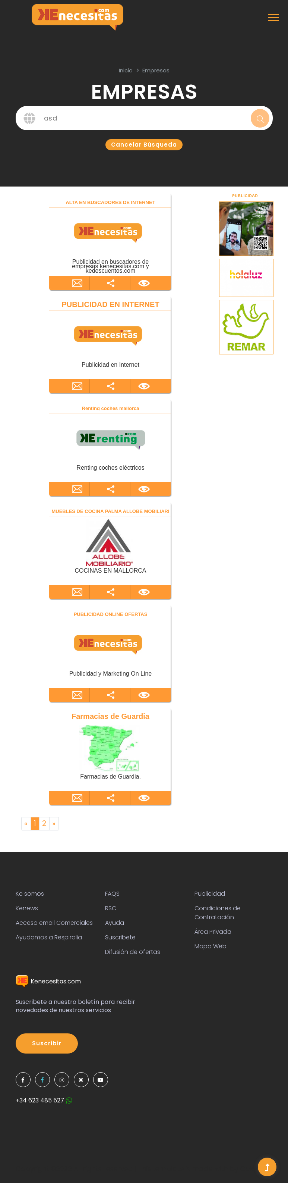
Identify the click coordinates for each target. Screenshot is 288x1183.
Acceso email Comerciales (54, 922)
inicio (126, 70)
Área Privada (212, 931)
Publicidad (209, 893)
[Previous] (26, 823)
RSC (110, 908)
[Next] (54, 823)
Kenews (27, 908)
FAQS (112, 893)
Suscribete (120, 937)
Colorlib (253, 1168)
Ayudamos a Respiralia (49, 937)
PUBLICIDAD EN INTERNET (110, 304)
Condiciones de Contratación (217, 912)
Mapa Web (210, 946)
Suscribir (46, 1043)
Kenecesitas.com (48, 981)
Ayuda (114, 922)
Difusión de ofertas (132, 952)
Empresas (156, 70)
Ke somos (30, 893)
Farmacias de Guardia (110, 716)
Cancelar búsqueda (144, 144)
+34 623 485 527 (44, 1100)
